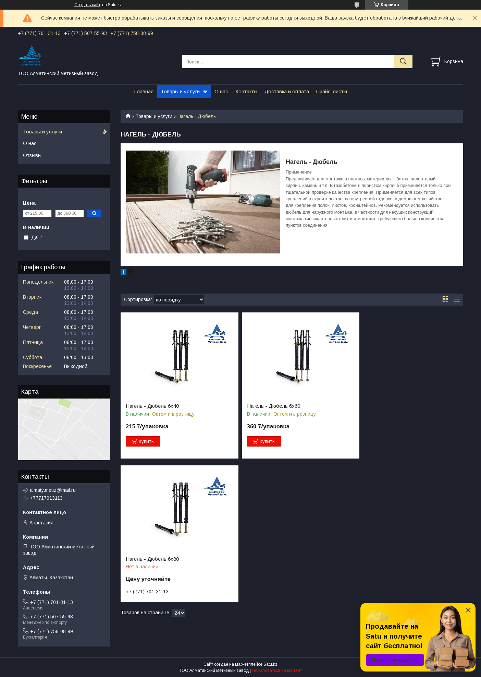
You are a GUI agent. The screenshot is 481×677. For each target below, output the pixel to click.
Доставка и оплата (286, 91)
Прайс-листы (331, 91)
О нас (221, 91)
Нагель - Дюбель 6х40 (152, 406)
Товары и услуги (180, 91)
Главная (143, 91)
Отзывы (32, 155)
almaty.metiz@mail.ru (53, 490)
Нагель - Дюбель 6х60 (267, 406)
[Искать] (403, 61)
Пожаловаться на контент (277, 670)
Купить (146, 441)
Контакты (246, 91)
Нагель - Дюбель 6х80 (382, 406)
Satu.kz (270, 664)
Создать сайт (87, 4)
